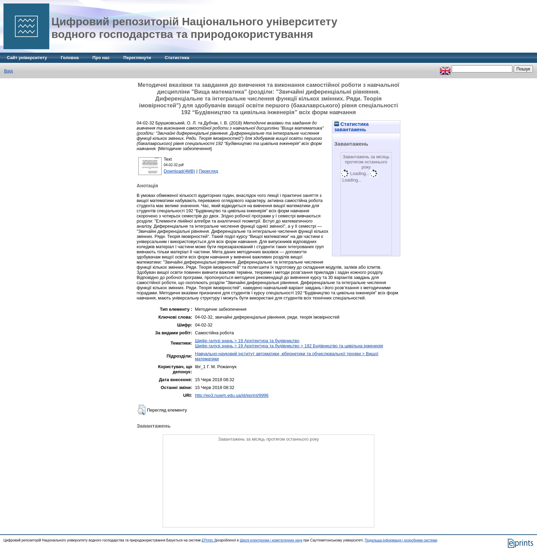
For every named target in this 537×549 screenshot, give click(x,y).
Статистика (177, 57)
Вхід (8, 70)
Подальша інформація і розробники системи (401, 540)
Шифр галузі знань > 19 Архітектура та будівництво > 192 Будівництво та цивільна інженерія (289, 345)
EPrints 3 (209, 540)
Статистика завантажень (351, 126)
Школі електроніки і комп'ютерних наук (271, 540)
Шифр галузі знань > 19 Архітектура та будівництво (247, 340)
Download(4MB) (179, 171)
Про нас (101, 57)
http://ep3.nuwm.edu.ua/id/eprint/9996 (231, 395)
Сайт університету (27, 57)
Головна (70, 57)
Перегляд (208, 171)
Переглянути (137, 57)
